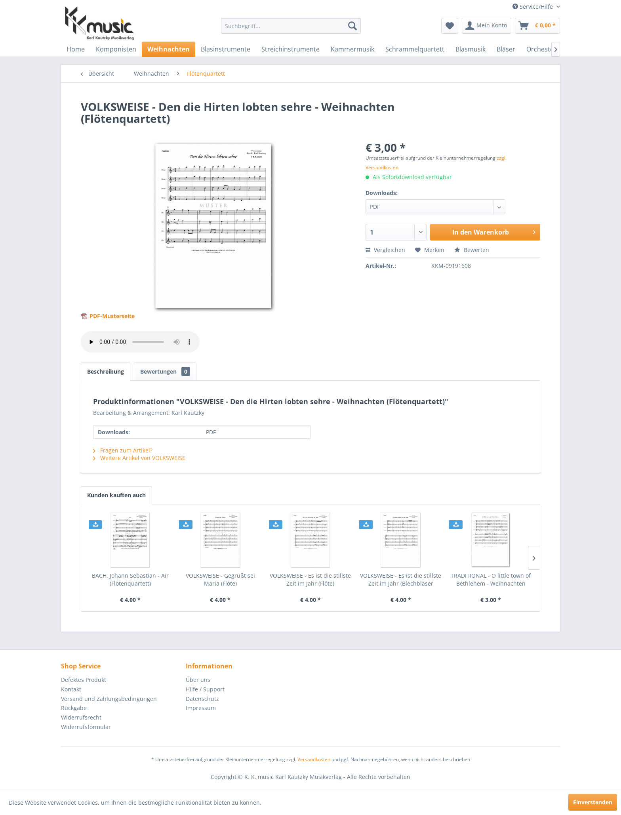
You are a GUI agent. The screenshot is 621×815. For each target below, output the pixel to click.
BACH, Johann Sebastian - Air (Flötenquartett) (130, 579)
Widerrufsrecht (81, 717)
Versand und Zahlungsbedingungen (109, 698)
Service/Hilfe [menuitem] (533, 6)
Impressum (201, 708)
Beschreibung (105, 371)
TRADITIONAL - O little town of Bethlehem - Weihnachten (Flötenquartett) (491, 580)
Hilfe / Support (205, 689)
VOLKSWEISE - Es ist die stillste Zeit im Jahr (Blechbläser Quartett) (400, 580)
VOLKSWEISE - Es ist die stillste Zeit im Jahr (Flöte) (310, 579)
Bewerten (471, 250)
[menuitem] (291, 26)
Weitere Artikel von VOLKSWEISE (139, 458)
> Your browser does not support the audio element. (140, 342)
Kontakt (71, 689)
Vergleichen (385, 250)
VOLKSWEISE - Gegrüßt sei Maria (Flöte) (220, 579)
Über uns (198, 679)
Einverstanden (592, 802)
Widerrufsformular (86, 727)
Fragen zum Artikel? (122, 450)
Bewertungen (165, 371)
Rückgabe (74, 708)
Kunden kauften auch (116, 495)
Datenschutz (202, 698)
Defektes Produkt (83, 679)
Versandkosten (313, 759)
